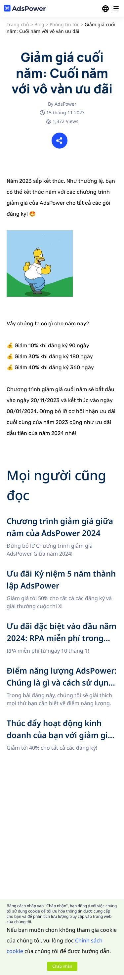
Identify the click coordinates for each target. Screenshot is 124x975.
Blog (39, 24)
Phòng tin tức (64, 24)
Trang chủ (18, 24)
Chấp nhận (62, 966)
